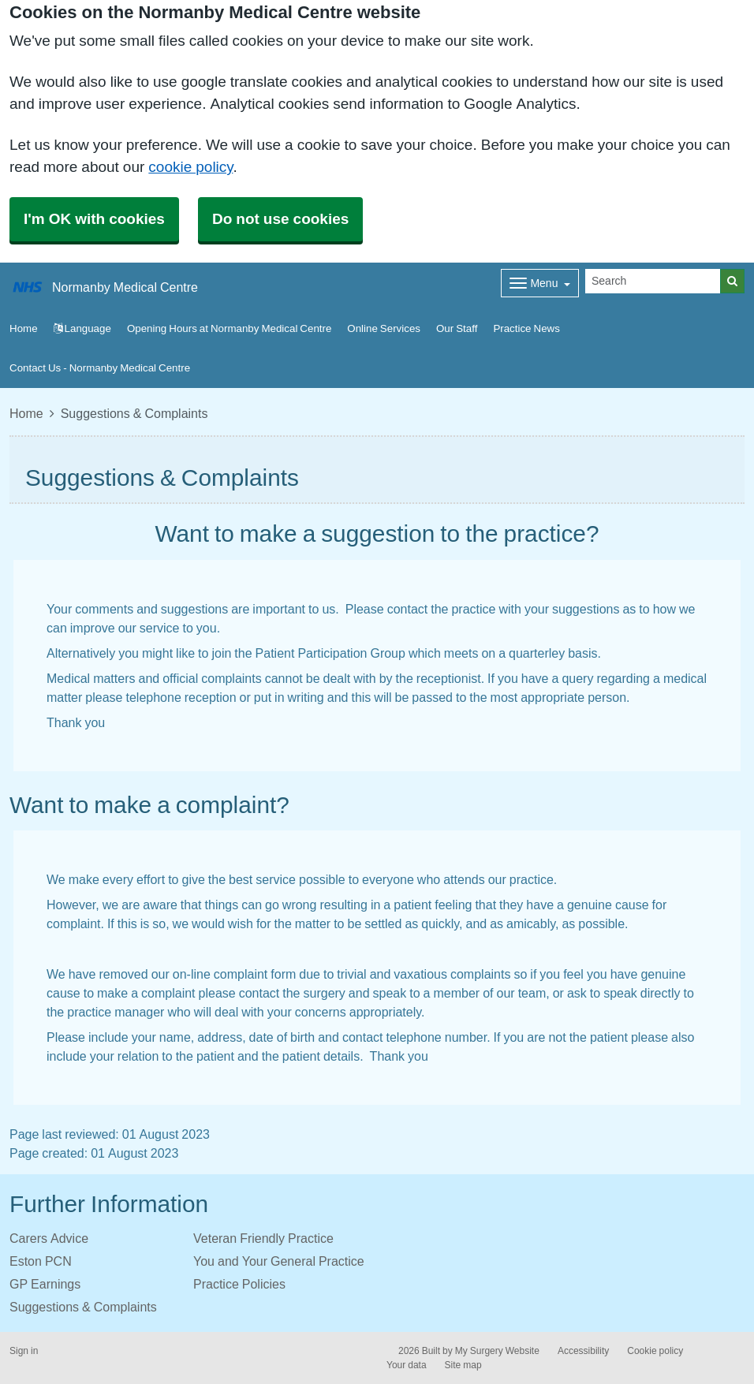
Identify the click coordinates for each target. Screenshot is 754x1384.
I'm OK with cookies (94, 218)
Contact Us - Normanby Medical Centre (99, 368)
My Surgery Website (497, 1351)
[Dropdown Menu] (540, 283)
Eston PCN (40, 1261)
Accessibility (583, 1351)
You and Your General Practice (278, 1261)
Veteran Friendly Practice (263, 1238)
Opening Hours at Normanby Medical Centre (229, 328)
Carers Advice (48, 1238)
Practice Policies (239, 1284)
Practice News (526, 328)
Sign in (23, 1351)
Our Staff (456, 328)
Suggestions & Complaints (83, 1306)
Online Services (383, 328)
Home (26, 413)
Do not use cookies (280, 218)
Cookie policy (655, 1351)
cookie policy (190, 166)
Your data (406, 1365)
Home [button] (23, 328)
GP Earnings (44, 1284)
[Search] (653, 281)
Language (82, 328)
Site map (463, 1365)
